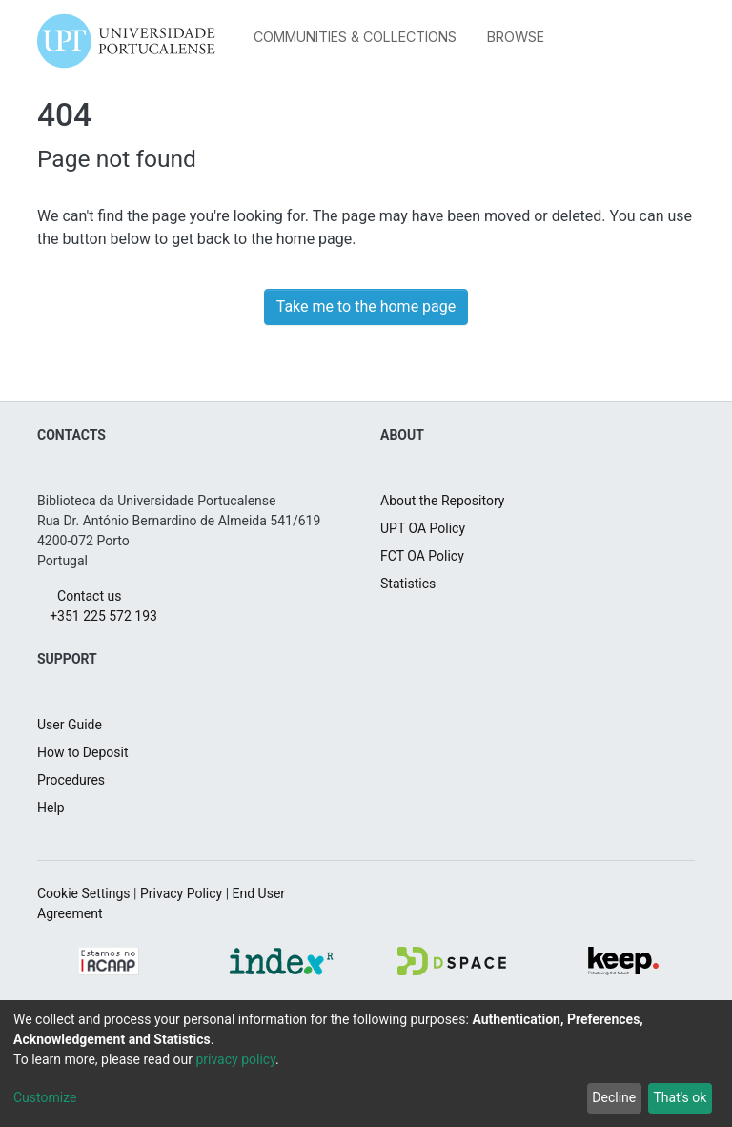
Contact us (84, 595)
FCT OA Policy (427, 555)
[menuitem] (521, 37)
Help (53, 807)
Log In (659, 40)
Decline (605, 1097)
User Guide (74, 724)
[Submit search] (602, 41)
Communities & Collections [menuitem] (355, 37)
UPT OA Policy (428, 528)
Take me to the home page (366, 306)
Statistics (410, 583)
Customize (49, 1097)
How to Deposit (90, 752)
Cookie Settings (90, 893)
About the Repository (452, 500)
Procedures (75, 780)
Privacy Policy (201, 893)
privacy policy (261, 1059)
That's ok (676, 1097)
